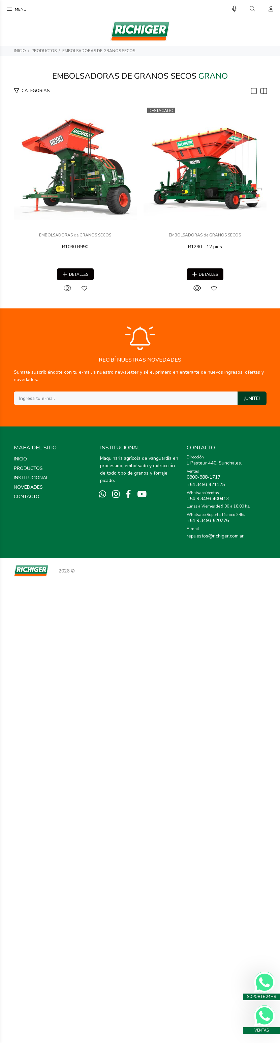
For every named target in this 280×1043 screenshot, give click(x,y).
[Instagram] (116, 954)
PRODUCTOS (44, 50)
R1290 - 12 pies (140, 706)
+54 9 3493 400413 (208, 958)
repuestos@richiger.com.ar (215, 996)
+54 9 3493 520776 (208, 980)
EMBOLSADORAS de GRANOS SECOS (98, 50)
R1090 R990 (140, 376)
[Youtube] (142, 954)
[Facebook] (128, 954)
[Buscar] (252, 9)
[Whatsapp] (102, 954)
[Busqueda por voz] (234, 9)
